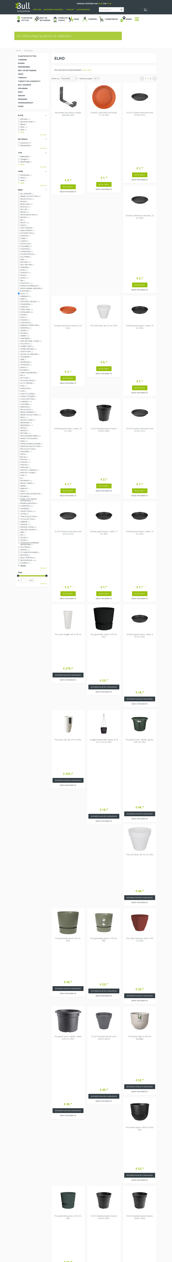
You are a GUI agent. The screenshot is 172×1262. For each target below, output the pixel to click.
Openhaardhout (25, 103)
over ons (37, 9)
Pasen (20, 106)
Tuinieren (22, 60)
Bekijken (23, 1203)
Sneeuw (21, 95)
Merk (20, 190)
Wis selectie (43, 135)
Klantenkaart (83, 9)
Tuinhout (22, 77)
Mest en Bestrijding (27, 70)
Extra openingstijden (61, 1223)
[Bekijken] (145, 9)
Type (20, 153)
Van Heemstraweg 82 (133, 1210)
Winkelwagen (24, 1194)
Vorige (142, 78)
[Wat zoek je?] (111, 9)
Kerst (20, 92)
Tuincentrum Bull (131, 1206)
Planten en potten (27, 56)
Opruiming (23, 88)
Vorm (20, 171)
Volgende (154, 78)
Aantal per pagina (85, 78)
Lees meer (87, 70)
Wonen (21, 63)
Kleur (20, 115)
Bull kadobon (24, 85)
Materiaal (23, 139)
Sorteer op (55, 78)
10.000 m (70, 9)
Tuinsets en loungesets (29, 81)
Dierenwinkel (24, 67)
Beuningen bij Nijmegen (134, 1213)
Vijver (20, 74)
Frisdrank (22, 99)
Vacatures (128, 1200)
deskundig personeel (53, 9)
